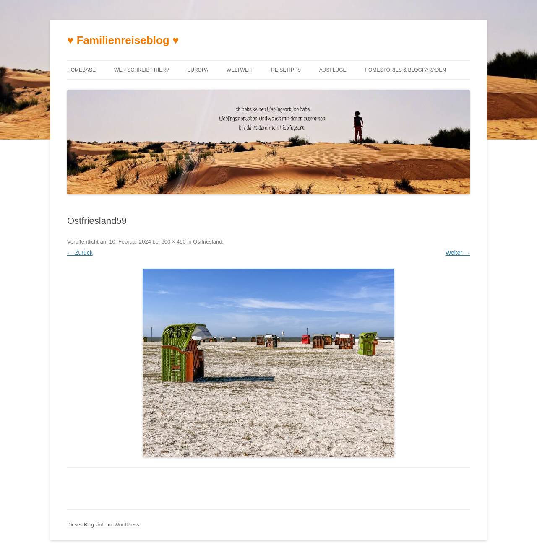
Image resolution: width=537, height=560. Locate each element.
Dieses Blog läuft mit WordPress (103, 525)
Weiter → (458, 252)
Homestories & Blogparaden (405, 70)
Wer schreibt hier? (141, 70)
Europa (197, 70)
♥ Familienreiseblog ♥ (123, 40)
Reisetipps (286, 70)
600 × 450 (174, 242)
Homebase (81, 70)
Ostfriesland (207, 242)
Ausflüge (333, 70)
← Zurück (80, 252)
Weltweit (240, 70)
